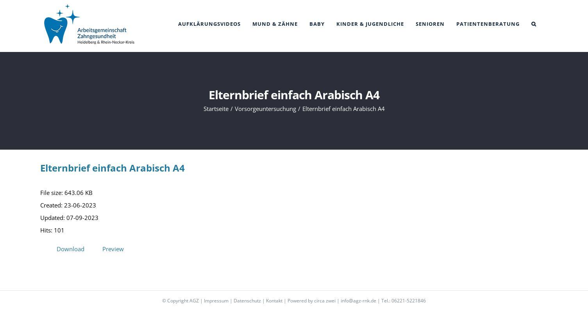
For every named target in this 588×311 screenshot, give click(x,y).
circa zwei (325, 300)
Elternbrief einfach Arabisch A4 (112, 167)
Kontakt (274, 300)
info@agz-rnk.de (358, 300)
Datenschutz (247, 300)
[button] (533, 24)
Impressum (216, 300)
